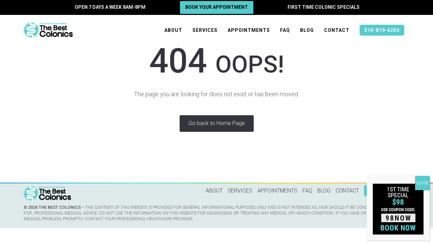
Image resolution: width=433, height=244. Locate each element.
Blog (307, 30)
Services (205, 30)
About (173, 30)
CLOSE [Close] (422, 183)
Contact (336, 30)
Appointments (249, 30)
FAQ (285, 30)
